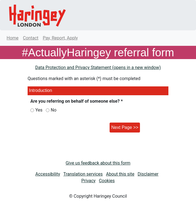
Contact (30, 38)
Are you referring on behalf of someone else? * (76, 101)
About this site (120, 174)
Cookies (107, 180)
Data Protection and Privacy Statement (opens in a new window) (98, 67)
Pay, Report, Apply (60, 38)
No (54, 110)
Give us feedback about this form (98, 163)
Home (12, 38)
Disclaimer (148, 174)
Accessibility (47, 174)
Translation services (83, 174)
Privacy (88, 180)
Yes (39, 110)
